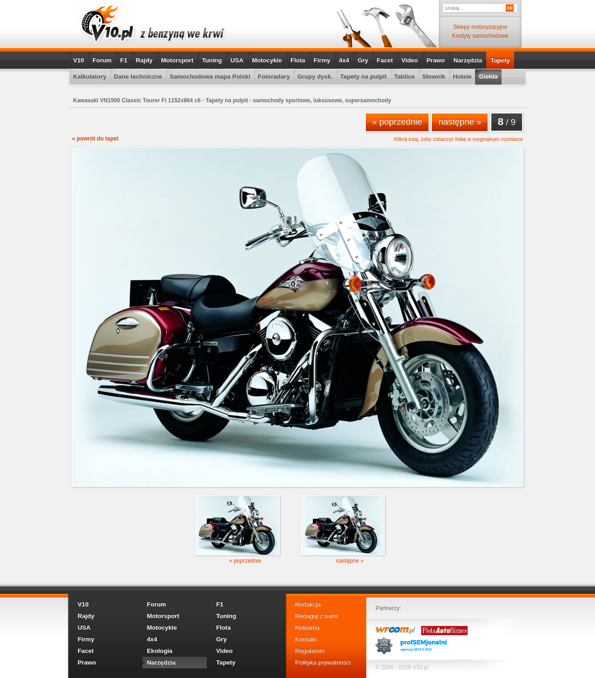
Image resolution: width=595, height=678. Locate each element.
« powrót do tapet (95, 138)
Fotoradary (274, 76)
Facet (385, 60)
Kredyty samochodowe (480, 36)
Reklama (307, 627)
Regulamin (309, 650)
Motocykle (267, 60)
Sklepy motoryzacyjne (480, 27)
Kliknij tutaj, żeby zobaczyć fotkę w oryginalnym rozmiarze (458, 139)
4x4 (344, 60)
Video (409, 60)
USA (237, 60)
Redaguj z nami (316, 615)
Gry (362, 60)
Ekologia (159, 650)
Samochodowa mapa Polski (210, 76)
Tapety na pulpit (363, 76)
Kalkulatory (89, 76)
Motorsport (177, 60)
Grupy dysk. (314, 76)
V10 (78, 60)
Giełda (488, 76)
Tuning (212, 60)
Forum (102, 60)
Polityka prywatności (322, 662)
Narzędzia (467, 60)
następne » (459, 121)
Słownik (433, 76)
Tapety (500, 60)
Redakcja (308, 604)
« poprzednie (397, 121)
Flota (298, 60)
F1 (123, 60)
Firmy (322, 60)
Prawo (435, 60)
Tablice (404, 76)
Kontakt (305, 639)
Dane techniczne (138, 76)
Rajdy (144, 60)
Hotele (462, 76)
